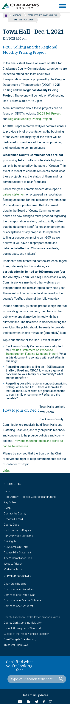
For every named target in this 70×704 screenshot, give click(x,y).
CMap (7, 507)
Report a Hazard (13, 519)
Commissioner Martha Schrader (23, 600)
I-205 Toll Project (49, 113)
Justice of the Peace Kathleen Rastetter (26, 633)
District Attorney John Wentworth (23, 628)
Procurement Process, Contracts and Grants (30, 496)
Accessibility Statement (17, 552)
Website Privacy (13, 563)
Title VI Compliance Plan (18, 558)
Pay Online (10, 502)
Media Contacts (13, 569)
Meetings (17, 15)
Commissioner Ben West (18, 605)
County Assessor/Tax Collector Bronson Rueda (32, 617)
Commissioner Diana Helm (19, 589)
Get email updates (35, 695)
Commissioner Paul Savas (19, 594)
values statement (14, 194)
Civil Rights (10, 541)
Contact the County (15, 513)
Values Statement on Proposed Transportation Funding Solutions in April (32, 352)
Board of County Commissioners (42, 15)
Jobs (7, 491)
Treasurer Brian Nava (16, 644)
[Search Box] (36, 679)
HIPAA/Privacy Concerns (18, 535)
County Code (11, 524)
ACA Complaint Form (16, 546)
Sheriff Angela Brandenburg (20, 639)
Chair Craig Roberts (15, 583)
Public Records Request (18, 530)
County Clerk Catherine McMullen (23, 622)
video (6, 470)
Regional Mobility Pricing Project (29, 119)
